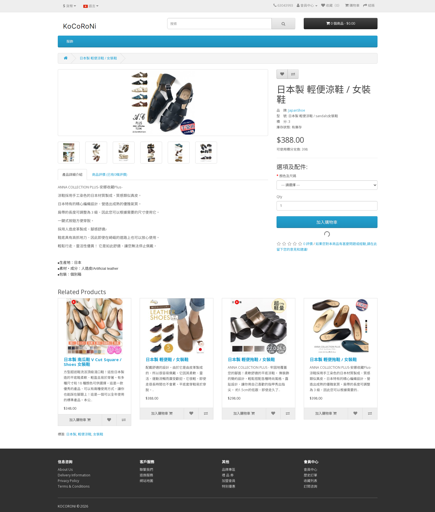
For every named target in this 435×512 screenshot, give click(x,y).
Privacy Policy (68, 480)
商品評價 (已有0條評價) (109, 174)
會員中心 (310, 469)
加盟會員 (228, 480)
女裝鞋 (98, 434)
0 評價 (308, 243)
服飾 (69, 41)
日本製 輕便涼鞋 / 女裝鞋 (98, 58)
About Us (65, 469)
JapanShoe (296, 110)
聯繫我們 (146, 469)
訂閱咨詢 (310, 486)
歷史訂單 (310, 475)
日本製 (71, 434)
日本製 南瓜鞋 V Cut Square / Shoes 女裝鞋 (92, 362)
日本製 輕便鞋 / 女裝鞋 (167, 359)
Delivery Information (74, 475)
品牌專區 (228, 469)
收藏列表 (310, 480)
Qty (279, 196)
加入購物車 (326, 222)
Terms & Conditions (73, 486)
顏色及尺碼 (287, 176)
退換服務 (146, 475)
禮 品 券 (228, 475)
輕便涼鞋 (84, 434)
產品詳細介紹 (72, 174)
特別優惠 (228, 486)
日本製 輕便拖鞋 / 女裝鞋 (251, 359)
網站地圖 (146, 480)
